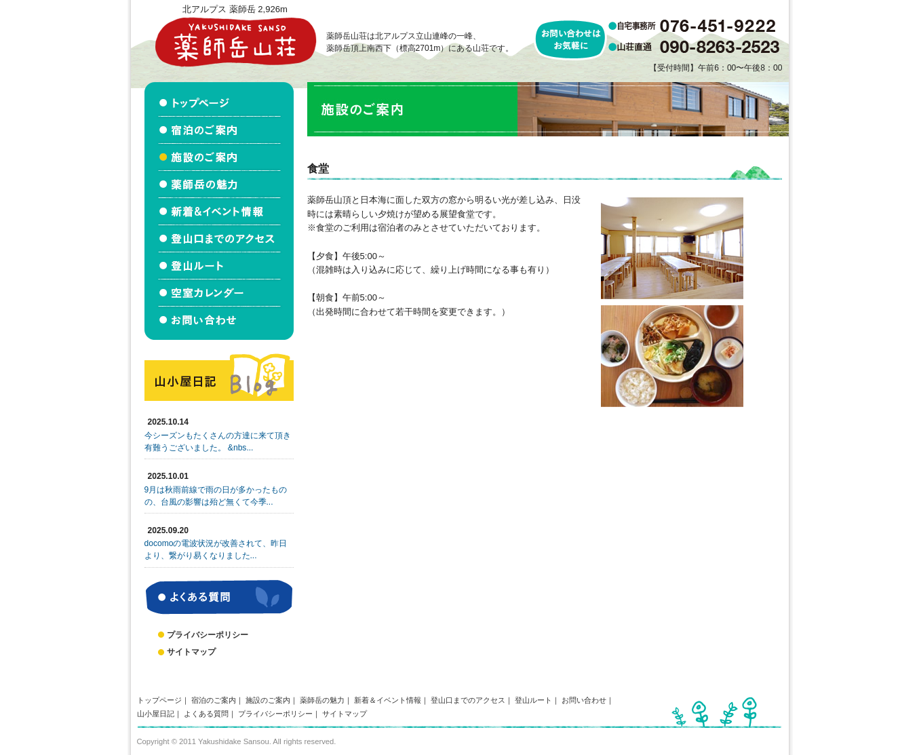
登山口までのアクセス (468, 700)
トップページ (159, 700)
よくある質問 (206, 714)
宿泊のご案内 (213, 700)
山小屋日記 (155, 714)
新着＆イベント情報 (387, 700)
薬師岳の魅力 (322, 700)
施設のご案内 (268, 700)
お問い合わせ (584, 700)
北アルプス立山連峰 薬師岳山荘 (235, 41)
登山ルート (533, 700)
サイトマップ (191, 652)
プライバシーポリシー (207, 635)
